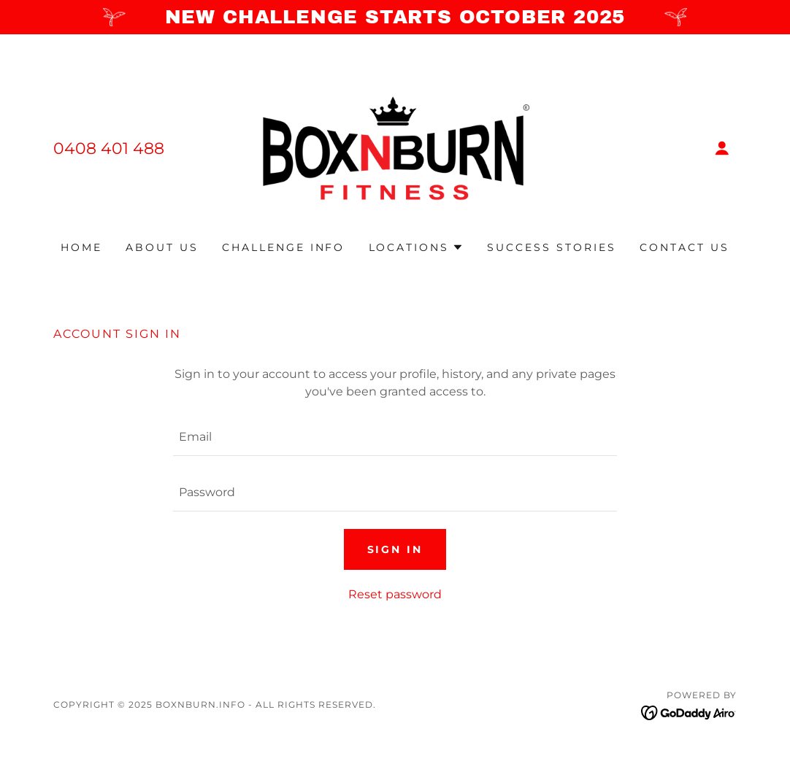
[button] (722, 148)
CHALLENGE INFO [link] (283, 247)
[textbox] (395, 437)
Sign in (395, 549)
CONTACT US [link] (684, 247)
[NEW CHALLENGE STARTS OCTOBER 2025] (395, 17)
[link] (395, 147)
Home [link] (81, 247)
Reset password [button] (395, 594)
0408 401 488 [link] (108, 148)
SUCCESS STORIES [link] (551, 247)
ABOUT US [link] (162, 247)
